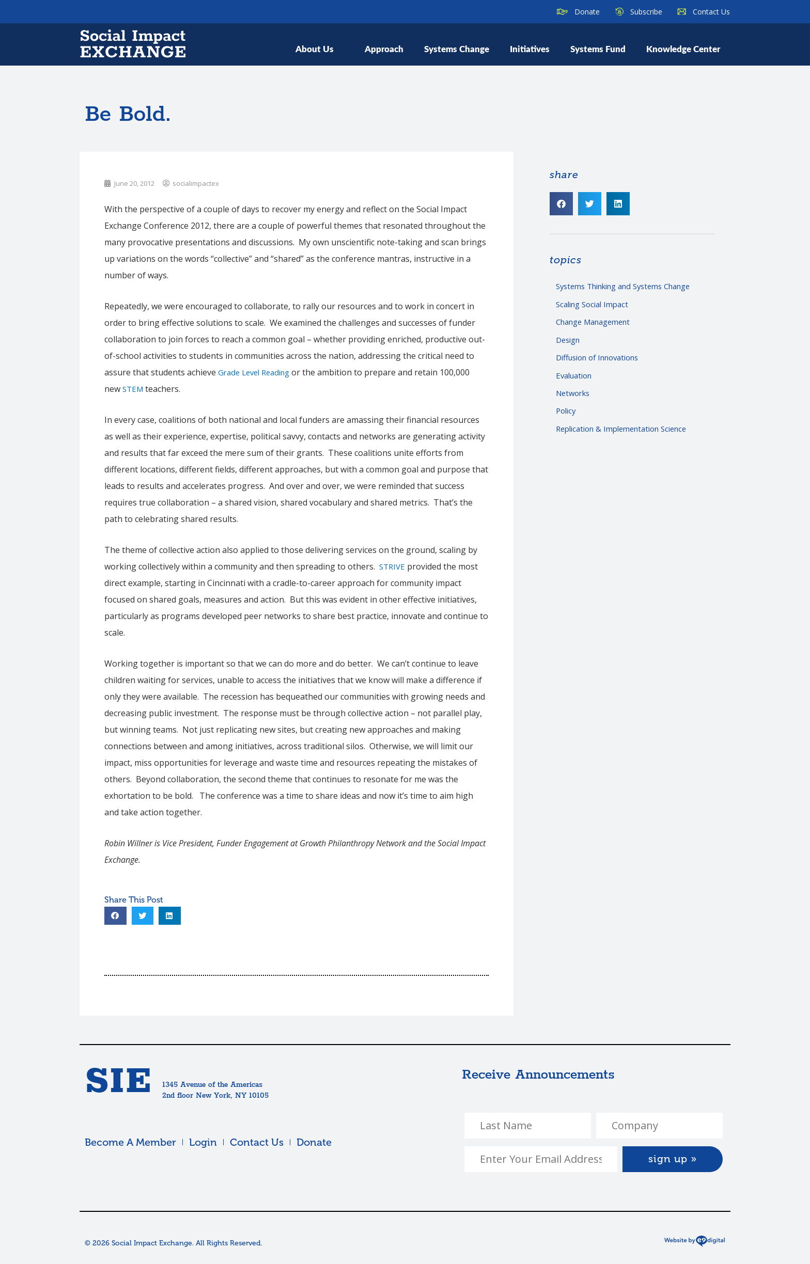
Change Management (598, 324)
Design (569, 343)
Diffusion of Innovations (603, 362)
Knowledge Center (683, 48)
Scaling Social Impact (596, 305)
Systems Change (456, 48)
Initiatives (530, 48)
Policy (567, 418)
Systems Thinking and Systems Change (632, 286)
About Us (319, 48)
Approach (384, 48)
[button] (115, 916)
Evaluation (576, 380)
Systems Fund (598, 48)
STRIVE (393, 566)
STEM (133, 388)
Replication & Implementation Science (628, 437)
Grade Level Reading (257, 372)
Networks (575, 399)
